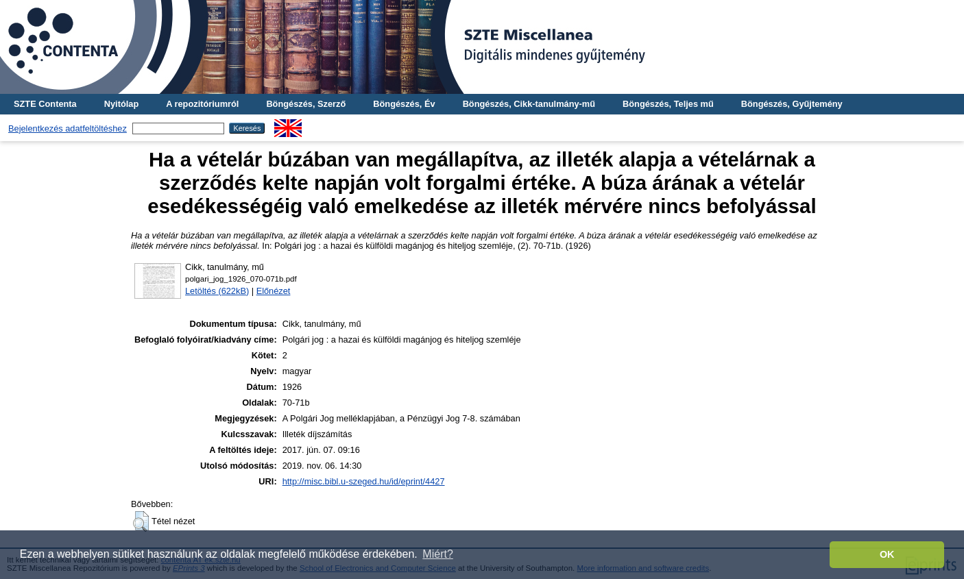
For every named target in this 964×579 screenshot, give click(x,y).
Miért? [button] (437, 554)
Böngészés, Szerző (306, 104)
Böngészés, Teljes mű (668, 104)
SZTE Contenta (45, 104)
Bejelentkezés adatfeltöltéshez (67, 128)
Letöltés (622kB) (217, 291)
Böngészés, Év (404, 104)
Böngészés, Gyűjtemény (792, 104)
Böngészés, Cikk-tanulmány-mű (529, 104)
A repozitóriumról (202, 104)
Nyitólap (121, 104)
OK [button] (887, 554)
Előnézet (273, 291)
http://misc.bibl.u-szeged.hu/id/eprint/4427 (363, 481)
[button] (141, 521)
